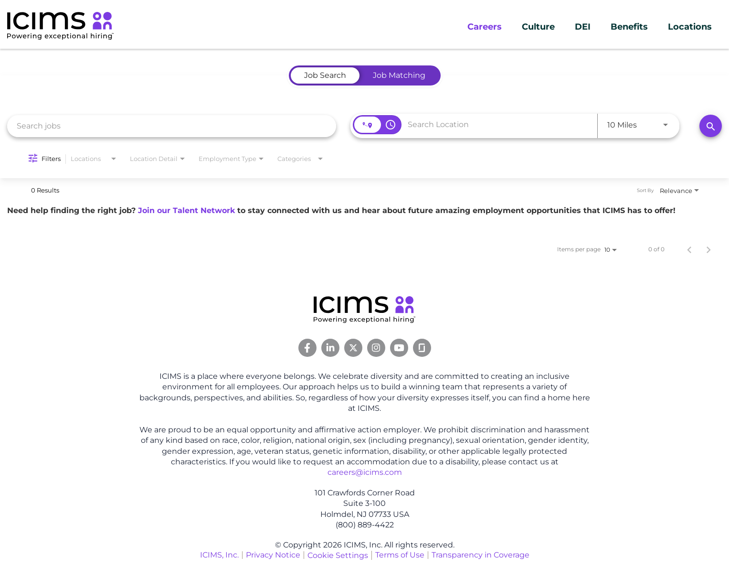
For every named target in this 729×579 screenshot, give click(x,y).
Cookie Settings (337, 555)
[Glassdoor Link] (422, 348)
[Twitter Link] (353, 348)
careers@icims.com (365, 472)
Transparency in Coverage (480, 554)
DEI (583, 26)
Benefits (629, 26)
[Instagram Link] (376, 348)
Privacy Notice (273, 554)
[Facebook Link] (307, 348)
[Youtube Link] (399, 348)
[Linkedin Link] (330, 348)
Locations (690, 26)
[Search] (710, 126)
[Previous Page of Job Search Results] (689, 249)
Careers (484, 26)
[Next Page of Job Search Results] (708, 249)
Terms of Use (399, 554)
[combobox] (172, 126)
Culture (538, 26)
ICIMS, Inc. (219, 554)
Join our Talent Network (186, 210)
